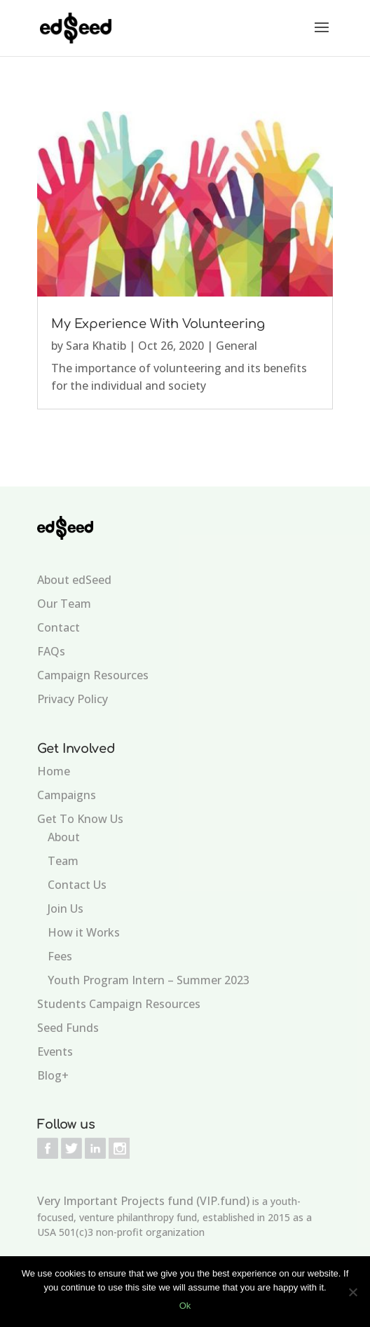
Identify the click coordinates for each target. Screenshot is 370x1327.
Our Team (64, 603)
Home (53, 771)
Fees (60, 956)
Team (63, 861)
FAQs (51, 651)
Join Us (65, 908)
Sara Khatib (96, 345)
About (64, 837)
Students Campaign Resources (118, 1004)
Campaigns (66, 795)
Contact (58, 627)
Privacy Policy (72, 699)
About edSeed (74, 579)
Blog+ (53, 1075)
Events (55, 1051)
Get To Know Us (80, 818)
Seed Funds (68, 1027)
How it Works (84, 932)
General (236, 345)
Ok (185, 1305)
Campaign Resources (93, 675)
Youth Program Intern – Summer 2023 (148, 980)
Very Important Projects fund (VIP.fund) (143, 1201)
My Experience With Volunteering (158, 324)
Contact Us (77, 884)
